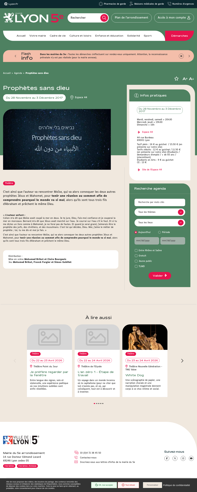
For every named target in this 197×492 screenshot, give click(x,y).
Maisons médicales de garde (149, 4)
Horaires (9, 466)
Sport (148, 35)
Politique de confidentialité (176, 485)
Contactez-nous (88, 458)
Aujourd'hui (144, 232)
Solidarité (133, 35)
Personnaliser (152, 485)
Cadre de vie (58, 35)
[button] (15, 56)
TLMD (142, 266)
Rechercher (78, 17)
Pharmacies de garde (115, 4)
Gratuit (142, 256)
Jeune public (145, 261)
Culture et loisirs (80, 35)
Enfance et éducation (109, 35)
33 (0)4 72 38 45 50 (90, 453)
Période (166, 232)
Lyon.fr (13, 4)
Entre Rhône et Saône (150, 250)
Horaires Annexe (27, 466)
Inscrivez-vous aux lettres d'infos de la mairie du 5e (107, 462)
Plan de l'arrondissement (131, 17)
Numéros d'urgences (183, 4)
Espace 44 (147, 132)
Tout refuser (128, 485)
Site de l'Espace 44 (152, 170)
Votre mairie (37, 35)
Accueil (21, 35)
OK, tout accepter (104, 485)
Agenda (18, 73)
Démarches (179, 35)
